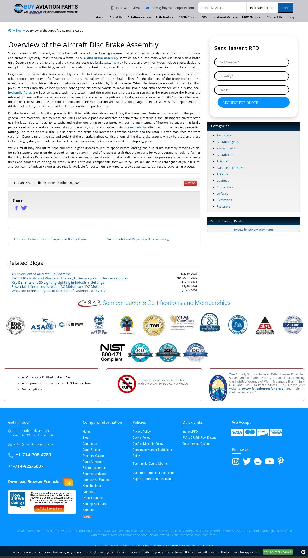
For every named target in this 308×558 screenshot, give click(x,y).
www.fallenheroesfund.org (263, 388)
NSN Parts (165, 17)
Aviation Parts (139, 17)
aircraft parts (226, 148)
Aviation (222, 161)
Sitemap (88, 510)
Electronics (224, 200)
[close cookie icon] (303, 552)
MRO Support (252, 17)
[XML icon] (104, 516)
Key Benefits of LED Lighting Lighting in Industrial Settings (58, 282)
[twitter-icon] (247, 461)
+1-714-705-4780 (33, 454)
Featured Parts (225, 17)
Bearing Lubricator (95, 474)
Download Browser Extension (40, 482)
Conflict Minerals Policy (148, 443)
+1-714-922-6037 (25, 466)
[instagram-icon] (235, 461)
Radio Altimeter (93, 462)
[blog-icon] (258, 461)
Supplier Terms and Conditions (152, 479)
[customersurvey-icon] (51, 507)
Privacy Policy (142, 431)
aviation (190, 183)
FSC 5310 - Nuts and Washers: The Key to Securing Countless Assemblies (70, 278)
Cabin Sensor (91, 450)
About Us (116, 17)
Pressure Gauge (93, 456)
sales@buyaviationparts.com (34, 444)
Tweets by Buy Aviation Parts (254, 229)
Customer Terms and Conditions (153, 473)
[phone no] (126, 8)
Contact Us (275, 17)
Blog (290, 17)
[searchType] (261, 7)
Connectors (225, 187)
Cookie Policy (141, 437)
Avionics (222, 174)
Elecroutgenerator (94, 468)
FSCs (204, 17)
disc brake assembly (102, 58)
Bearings (223, 180)
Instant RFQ (190, 431)
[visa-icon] (237, 434)
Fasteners (223, 206)
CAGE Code (187, 17)
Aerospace (224, 135)
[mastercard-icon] (250, 434)
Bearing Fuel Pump (95, 504)
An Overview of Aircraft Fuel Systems (41, 274)
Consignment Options (196, 443)
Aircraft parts (226, 155)
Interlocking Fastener (96, 480)
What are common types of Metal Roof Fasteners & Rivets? (59, 290)
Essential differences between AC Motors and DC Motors (57, 286)
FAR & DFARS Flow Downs (199, 437)
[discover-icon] (263, 434)
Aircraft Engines (228, 142)
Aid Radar (89, 492)
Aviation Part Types (230, 168)
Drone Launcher (93, 498)
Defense (222, 193)
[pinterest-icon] (281, 461)
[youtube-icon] (269, 461)
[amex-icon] (276, 434)
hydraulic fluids (20, 92)
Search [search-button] (285, 8)
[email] (170, 8)
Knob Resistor (92, 486)
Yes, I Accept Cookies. (278, 552)
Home (100, 17)
